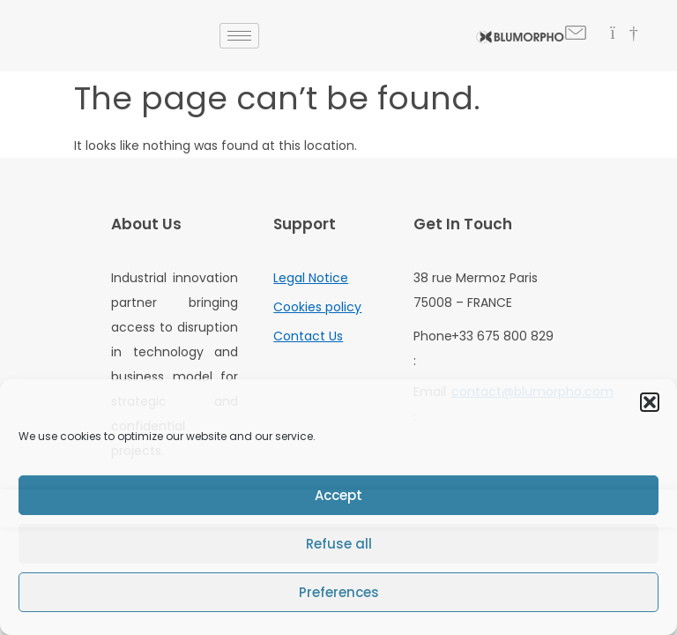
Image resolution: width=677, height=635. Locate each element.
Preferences (339, 592)
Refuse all (339, 543)
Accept (338, 495)
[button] (649, 402)
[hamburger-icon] (239, 36)
